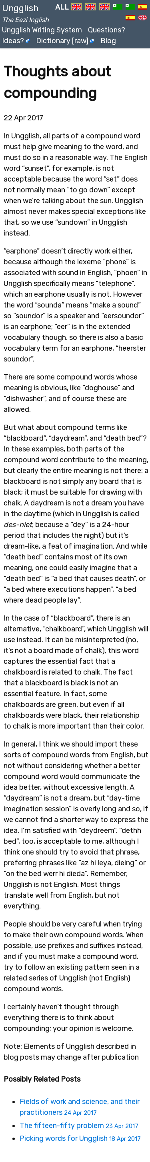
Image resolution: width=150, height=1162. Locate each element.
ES (142, 9)
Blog (108, 40)
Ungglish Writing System (42, 30)
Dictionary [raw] (62, 40)
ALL (62, 7)
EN (76, 9)
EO (117, 9)
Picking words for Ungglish (80, 1138)
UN (142, 20)
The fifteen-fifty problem (79, 1125)
